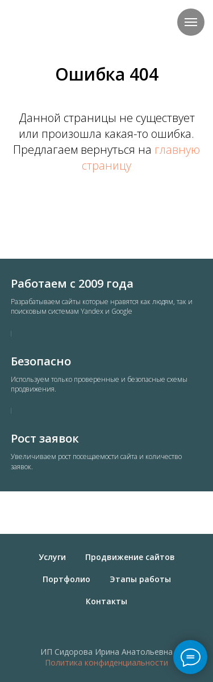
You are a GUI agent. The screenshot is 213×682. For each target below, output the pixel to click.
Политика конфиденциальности (106, 662)
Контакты (106, 601)
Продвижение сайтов (130, 557)
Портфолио (66, 579)
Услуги (52, 557)
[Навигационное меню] (191, 22)
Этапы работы (140, 579)
